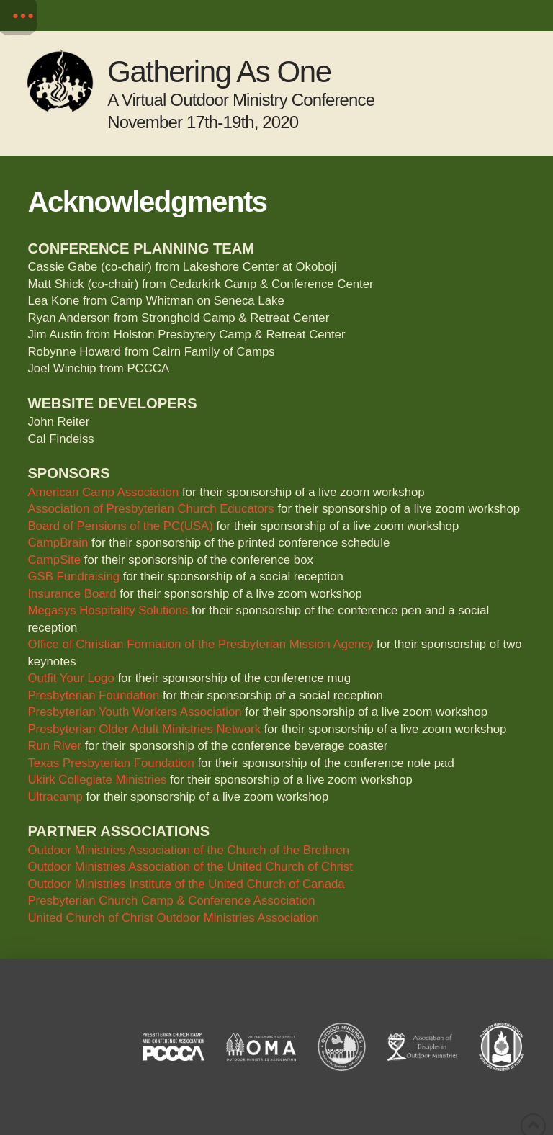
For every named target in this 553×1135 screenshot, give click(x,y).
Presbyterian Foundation (93, 695)
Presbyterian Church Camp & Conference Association (171, 900)
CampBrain (57, 542)
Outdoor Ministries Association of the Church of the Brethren (188, 850)
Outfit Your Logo (70, 678)
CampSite (54, 560)
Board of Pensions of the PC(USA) (119, 526)
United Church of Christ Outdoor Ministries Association (173, 918)
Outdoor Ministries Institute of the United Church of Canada (185, 884)
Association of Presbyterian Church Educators (150, 509)
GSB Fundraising (73, 576)
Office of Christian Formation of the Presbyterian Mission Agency (200, 644)
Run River (54, 746)
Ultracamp (54, 797)
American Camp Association (103, 492)
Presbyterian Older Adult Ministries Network (144, 729)
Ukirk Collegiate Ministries (96, 779)
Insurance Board (71, 594)
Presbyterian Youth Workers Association (134, 712)
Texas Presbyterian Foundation (110, 763)
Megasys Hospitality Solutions (107, 610)
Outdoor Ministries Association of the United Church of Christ (189, 867)
